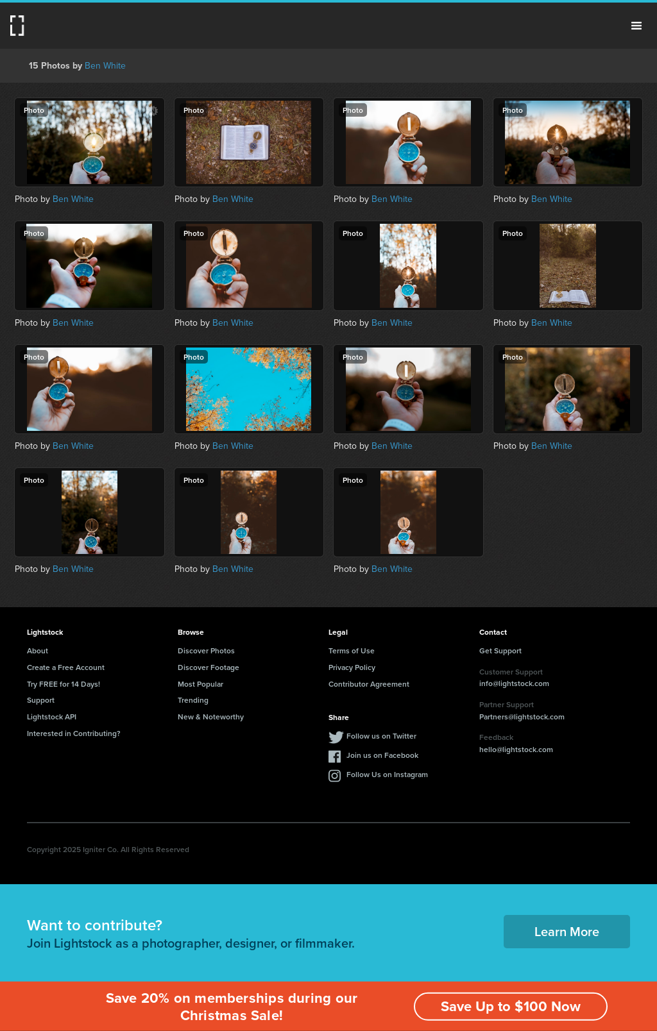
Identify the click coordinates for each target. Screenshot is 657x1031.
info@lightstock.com (514, 683)
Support (41, 699)
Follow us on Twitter (381, 735)
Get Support (500, 650)
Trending (193, 699)
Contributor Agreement (368, 683)
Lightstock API (51, 716)
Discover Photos (206, 650)
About (37, 650)
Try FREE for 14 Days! (63, 683)
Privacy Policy (351, 667)
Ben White (105, 65)
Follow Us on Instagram (387, 774)
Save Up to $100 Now (511, 1006)
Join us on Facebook (382, 755)
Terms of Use (351, 650)
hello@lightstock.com (516, 749)
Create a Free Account (66, 667)
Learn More (566, 931)
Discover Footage (208, 667)
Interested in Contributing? (74, 733)
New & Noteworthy (211, 716)
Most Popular (200, 683)
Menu (636, 25)
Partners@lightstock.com (522, 716)
